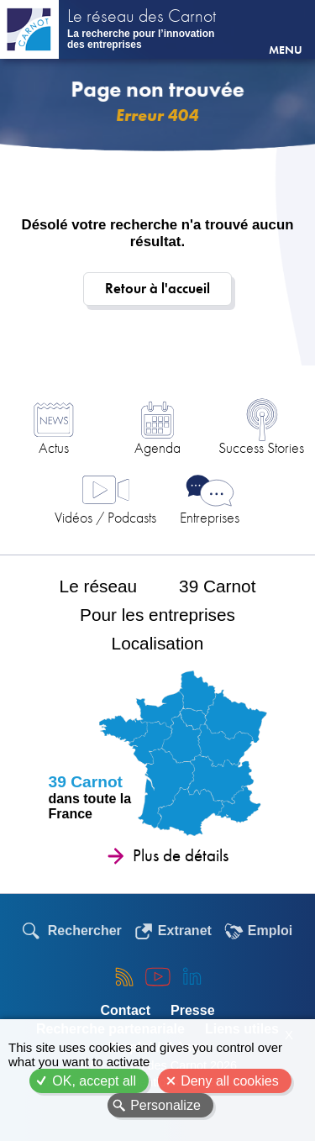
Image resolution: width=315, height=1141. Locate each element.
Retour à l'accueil (157, 288)
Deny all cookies (230, 1081)
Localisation (158, 643)
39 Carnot (217, 586)
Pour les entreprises (157, 614)
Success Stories (261, 447)
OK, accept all (94, 1081)
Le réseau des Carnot (141, 18)
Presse (193, 1010)
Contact (125, 1010)
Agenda (157, 447)
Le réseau (99, 586)
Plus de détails (180, 855)
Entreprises (209, 517)
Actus (54, 447)
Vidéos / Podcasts (105, 517)
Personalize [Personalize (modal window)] (165, 1105)
